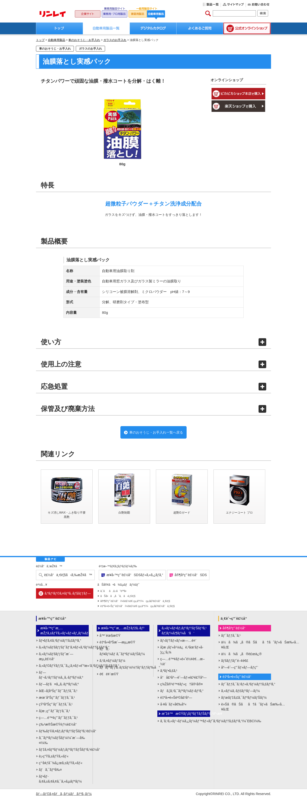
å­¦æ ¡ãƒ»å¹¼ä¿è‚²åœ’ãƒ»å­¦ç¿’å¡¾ (181, 651)
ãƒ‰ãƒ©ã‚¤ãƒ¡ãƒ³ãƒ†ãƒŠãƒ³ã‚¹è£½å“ (64, 733)
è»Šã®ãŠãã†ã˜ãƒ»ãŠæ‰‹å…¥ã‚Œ (246, 708)
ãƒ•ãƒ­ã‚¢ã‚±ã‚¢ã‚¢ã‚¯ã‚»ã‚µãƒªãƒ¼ (60, 781)
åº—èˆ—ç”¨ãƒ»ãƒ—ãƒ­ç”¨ (239, 669)
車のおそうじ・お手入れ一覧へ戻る (156, 433)
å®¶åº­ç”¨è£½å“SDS (191, 577)
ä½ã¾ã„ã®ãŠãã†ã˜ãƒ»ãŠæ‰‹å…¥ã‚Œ (246, 646)
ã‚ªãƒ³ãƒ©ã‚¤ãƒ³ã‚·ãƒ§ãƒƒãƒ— (68, 595)
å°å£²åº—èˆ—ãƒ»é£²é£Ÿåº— (183, 679)
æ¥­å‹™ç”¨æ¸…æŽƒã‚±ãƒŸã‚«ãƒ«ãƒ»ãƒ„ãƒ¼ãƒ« (64, 632)
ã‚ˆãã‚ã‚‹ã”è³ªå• (114, 593)
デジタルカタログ (153, 28)
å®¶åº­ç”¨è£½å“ (235, 630)
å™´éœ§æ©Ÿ (110, 638)
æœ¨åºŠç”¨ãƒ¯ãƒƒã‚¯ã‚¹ (57, 700)
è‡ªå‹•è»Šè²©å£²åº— (176, 700)
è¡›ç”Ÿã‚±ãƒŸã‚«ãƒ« (54, 758)
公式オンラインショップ (247, 28)
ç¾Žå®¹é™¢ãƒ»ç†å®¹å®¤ (181, 686)
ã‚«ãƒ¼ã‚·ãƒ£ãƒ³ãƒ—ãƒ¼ (240, 693)
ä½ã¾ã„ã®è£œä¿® (241, 656)
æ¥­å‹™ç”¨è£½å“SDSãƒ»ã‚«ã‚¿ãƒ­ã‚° (134, 577)
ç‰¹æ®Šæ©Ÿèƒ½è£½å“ (59, 726)
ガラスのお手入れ (114, 40)
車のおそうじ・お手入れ (84, 40)
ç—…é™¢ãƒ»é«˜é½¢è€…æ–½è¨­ (182, 663)
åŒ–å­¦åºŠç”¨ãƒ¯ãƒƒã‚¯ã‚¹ (58, 693)
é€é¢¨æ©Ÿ (109, 676)
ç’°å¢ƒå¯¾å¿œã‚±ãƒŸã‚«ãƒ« (60, 765)
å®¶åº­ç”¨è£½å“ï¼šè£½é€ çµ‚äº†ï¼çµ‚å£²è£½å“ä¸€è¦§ (135, 603)
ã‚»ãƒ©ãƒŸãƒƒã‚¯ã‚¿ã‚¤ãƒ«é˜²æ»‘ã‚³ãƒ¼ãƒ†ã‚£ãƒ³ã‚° (64, 668)
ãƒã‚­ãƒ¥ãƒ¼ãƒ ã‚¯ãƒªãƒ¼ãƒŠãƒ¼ (122, 653)
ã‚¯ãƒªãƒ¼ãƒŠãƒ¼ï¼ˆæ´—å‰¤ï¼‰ (62, 742)
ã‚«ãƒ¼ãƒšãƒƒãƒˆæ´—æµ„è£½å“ (56, 658)
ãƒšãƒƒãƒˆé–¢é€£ (234, 663)
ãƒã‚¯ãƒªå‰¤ (50, 772)
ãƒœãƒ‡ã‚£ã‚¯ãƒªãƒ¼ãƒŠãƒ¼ (244, 700)
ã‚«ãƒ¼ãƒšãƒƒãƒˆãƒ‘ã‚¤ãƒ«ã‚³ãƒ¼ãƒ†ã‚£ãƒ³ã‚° (64, 649)
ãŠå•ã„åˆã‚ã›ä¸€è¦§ (117, 598)
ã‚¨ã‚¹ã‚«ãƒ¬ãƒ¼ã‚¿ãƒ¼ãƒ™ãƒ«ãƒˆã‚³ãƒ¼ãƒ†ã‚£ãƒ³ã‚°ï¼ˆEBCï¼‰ (185, 723)
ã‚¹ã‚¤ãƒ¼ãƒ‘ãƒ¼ (112, 663)
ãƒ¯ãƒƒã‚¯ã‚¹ (231, 638)
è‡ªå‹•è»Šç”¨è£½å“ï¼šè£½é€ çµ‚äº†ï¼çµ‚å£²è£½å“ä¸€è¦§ (137, 608)
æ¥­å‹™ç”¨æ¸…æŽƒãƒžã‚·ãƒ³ (122, 630)
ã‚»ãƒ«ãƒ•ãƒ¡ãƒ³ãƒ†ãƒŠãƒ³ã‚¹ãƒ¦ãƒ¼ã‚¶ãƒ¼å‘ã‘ (184, 632)
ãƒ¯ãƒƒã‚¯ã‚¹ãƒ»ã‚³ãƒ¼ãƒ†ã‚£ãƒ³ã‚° (246, 686)
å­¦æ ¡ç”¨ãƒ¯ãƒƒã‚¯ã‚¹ (54, 713)
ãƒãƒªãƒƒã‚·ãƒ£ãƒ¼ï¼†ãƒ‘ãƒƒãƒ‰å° (124, 669)
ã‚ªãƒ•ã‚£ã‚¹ (168, 673)
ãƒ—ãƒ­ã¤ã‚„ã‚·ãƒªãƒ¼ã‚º (59, 686)
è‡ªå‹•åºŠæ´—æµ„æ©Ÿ (117, 644)
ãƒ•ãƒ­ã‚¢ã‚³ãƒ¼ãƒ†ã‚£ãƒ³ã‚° (60, 643)
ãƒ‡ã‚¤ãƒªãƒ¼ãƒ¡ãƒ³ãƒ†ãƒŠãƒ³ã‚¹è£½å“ (64, 752)
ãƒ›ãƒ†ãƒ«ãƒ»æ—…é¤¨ (178, 643)
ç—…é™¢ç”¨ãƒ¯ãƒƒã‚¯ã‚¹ (58, 720)
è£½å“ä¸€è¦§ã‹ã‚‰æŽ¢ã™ (68, 577)
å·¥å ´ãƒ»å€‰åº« (173, 706)
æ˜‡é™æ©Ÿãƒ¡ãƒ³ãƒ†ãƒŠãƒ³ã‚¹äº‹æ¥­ (186, 716)
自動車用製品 (56, 40)
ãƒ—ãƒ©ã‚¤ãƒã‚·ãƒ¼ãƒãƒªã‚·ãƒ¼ (64, 796)
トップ (59, 28)
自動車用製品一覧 (106, 28)
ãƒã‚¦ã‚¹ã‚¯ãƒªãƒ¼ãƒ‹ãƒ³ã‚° (181, 693)
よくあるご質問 (200, 28)
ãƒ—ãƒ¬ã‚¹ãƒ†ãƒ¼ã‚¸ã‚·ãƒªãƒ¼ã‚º (61, 677)
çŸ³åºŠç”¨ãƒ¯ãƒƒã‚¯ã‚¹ (55, 706)
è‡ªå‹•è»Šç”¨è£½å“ (238, 679)
